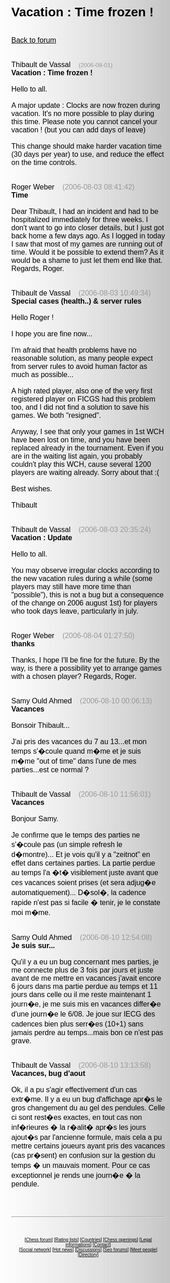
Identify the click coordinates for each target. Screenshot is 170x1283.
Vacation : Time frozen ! (51, 73)
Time (19, 195)
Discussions (88, 1249)
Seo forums (115, 1249)
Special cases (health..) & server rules (76, 301)
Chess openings (120, 1239)
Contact (101, 1244)
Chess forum (39, 1239)
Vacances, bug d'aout (48, 1073)
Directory (88, 1254)
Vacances (27, 709)
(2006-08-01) (95, 65)
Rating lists (66, 1239)
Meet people (143, 1249)
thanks (23, 644)
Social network (35, 1249)
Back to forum (33, 40)
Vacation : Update (41, 538)
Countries (91, 1239)
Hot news (63, 1249)
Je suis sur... (33, 945)
